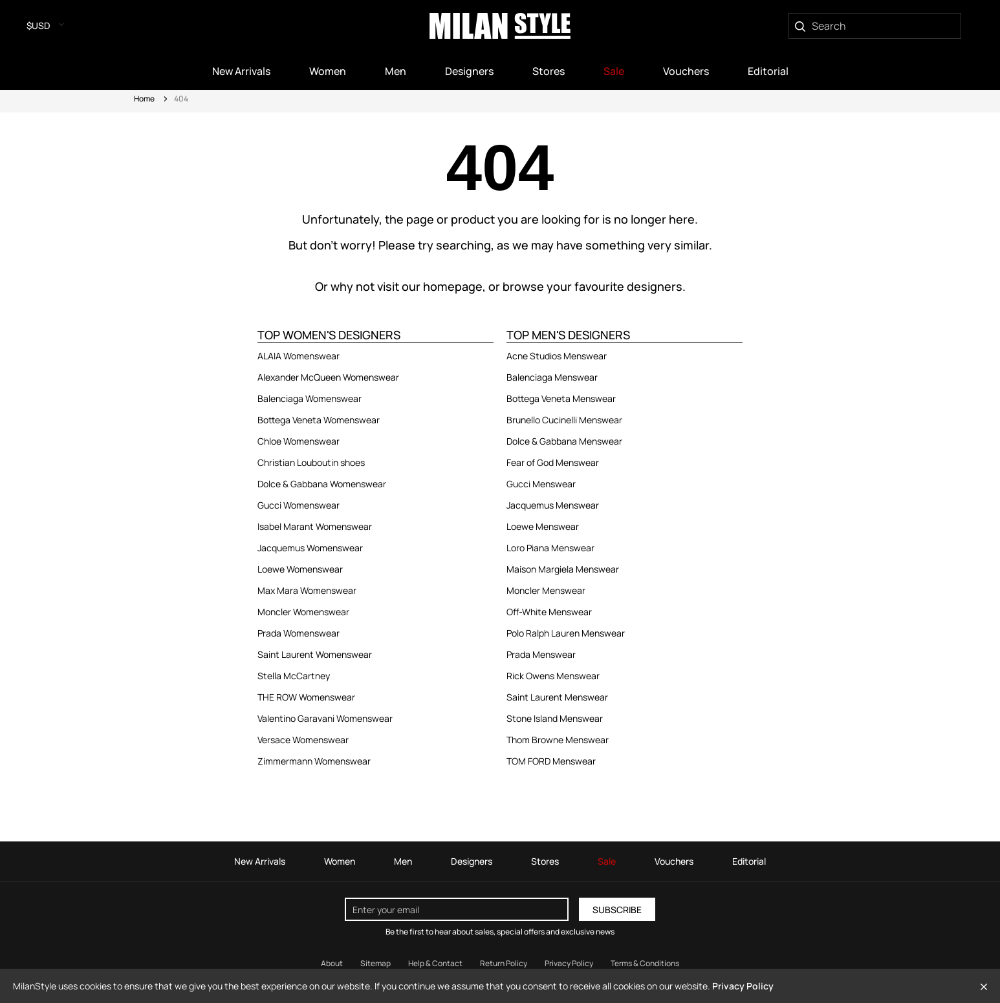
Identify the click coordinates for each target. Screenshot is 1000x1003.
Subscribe (617, 909)
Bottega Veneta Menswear (561, 398)
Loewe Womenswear (300, 569)
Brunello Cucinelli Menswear (564, 420)
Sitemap (375, 963)
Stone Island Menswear (554, 718)
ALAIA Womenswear (298, 356)
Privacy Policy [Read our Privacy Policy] (569, 963)
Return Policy (503, 963)
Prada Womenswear (298, 633)
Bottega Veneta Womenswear (318, 420)
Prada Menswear (541, 654)
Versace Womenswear (303, 740)
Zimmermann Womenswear (314, 761)
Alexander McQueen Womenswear (328, 377)
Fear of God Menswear (552, 462)
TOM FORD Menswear (551, 761)
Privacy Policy (743, 986)
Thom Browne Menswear (557, 740)
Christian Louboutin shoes (311, 462)
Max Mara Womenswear (306, 590)
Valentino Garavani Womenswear (325, 718)
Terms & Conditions (645, 963)
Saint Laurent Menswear (557, 697)
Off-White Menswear (549, 612)
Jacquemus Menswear (552, 505)
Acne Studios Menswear (556, 356)
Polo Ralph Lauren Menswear (565, 633)
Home (144, 98)
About (332, 963)
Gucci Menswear (541, 484)
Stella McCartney (293, 676)
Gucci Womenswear (298, 505)
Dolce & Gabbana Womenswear (321, 484)
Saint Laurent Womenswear (314, 654)
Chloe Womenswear (298, 441)
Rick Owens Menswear (553, 676)
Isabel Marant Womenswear (314, 526)
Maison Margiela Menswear (562, 569)
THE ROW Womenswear (306, 697)
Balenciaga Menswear (552, 377)
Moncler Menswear (545, 590)
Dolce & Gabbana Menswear (564, 441)
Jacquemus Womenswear (310, 548)
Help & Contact (435, 963)
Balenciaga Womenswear (309, 398)
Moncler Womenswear (303, 612)
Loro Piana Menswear (550, 548)
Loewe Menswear (542, 526)
